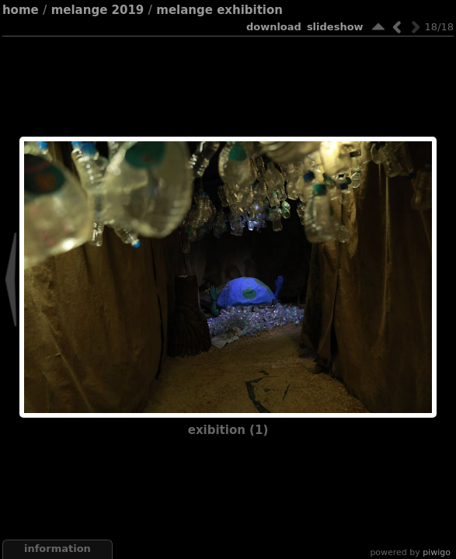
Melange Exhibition (219, 10)
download (273, 27)
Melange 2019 (97, 10)
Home (20, 10)
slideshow (335, 27)
